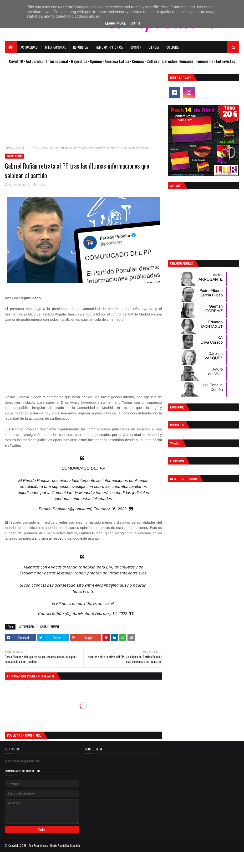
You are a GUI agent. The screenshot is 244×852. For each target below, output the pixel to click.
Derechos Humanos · (179, 61)
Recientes (177, 424)
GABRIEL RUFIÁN (26, 148)
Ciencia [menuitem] (153, 47)
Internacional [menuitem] (55, 47)
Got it (135, 23)
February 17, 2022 (111, 613)
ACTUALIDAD (26, 627)
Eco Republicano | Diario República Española (55, 845)
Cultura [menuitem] (172, 47)
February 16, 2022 (110, 509)
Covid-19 (16, 61)
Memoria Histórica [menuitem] (109, 47)
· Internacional (56, 61)
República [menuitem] (80, 47)
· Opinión (95, 61)
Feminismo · (206, 61)
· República (78, 61)
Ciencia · (139, 61)
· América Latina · (117, 61)
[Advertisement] (83, 107)
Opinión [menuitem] (135, 47)
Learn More (115, 23)
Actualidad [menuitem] (29, 47)
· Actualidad (34, 61)
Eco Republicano (19, 184)
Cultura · (154, 61)
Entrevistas (225, 61)
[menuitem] (11, 47)
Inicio (8, 148)
